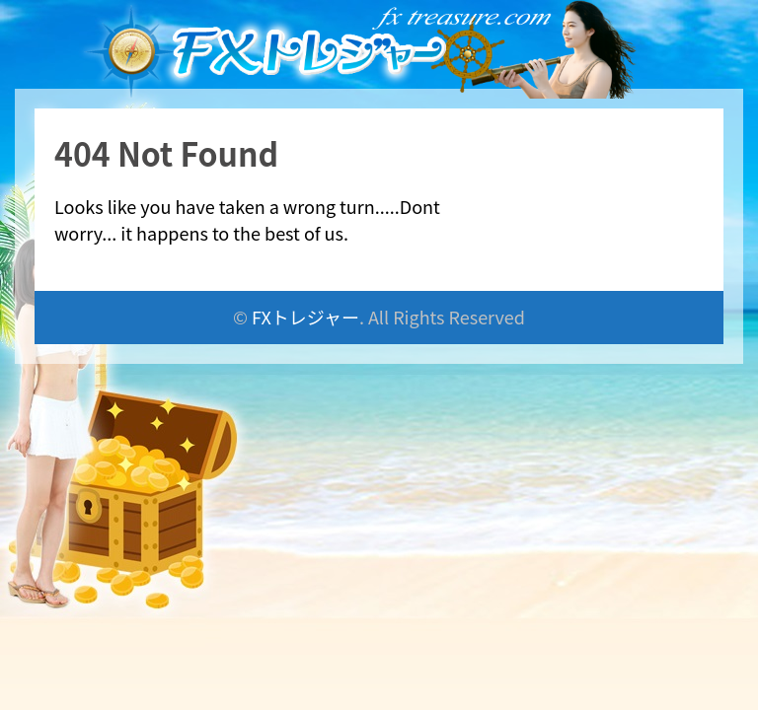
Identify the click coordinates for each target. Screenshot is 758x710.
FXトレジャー (305, 316)
